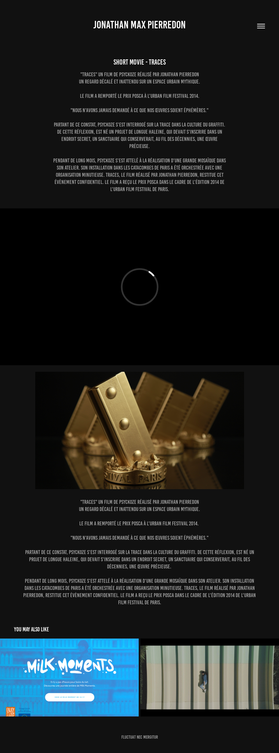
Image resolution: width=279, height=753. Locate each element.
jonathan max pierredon (139, 25)
